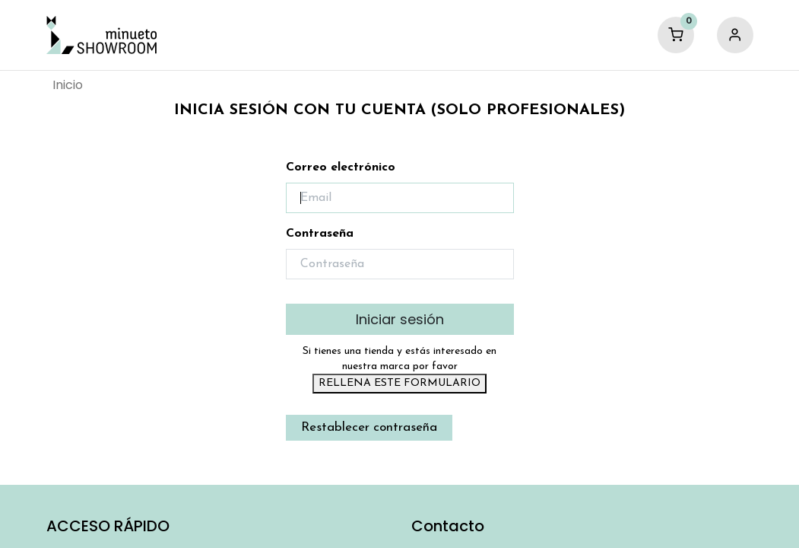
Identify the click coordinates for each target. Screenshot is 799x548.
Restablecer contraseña (369, 427)
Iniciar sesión (400, 319)
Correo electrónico (340, 167)
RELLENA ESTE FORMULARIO (399, 383)
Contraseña (320, 234)
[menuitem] (67, 85)
